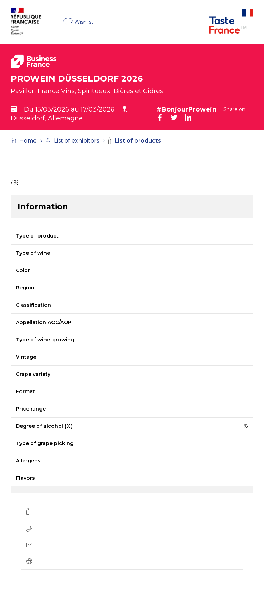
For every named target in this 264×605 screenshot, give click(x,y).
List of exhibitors (72, 140)
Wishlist (78, 22)
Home (24, 140)
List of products (134, 140)
